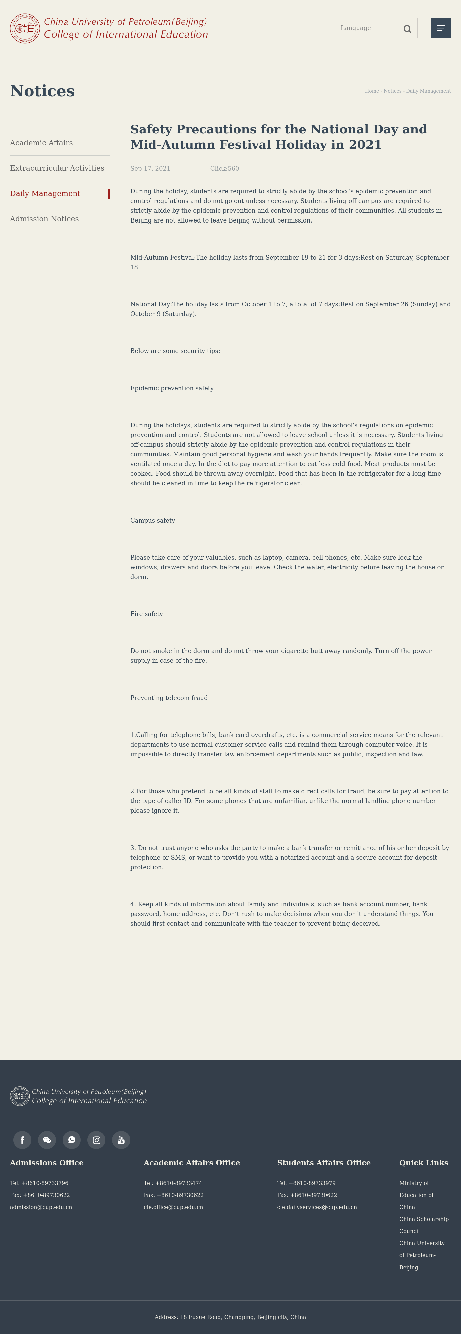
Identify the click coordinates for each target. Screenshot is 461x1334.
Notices (393, 91)
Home (372, 91)
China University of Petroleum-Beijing (422, 1255)
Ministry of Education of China (416, 1195)
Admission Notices (44, 219)
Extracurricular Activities (57, 168)
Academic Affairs (41, 143)
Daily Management (45, 193)
